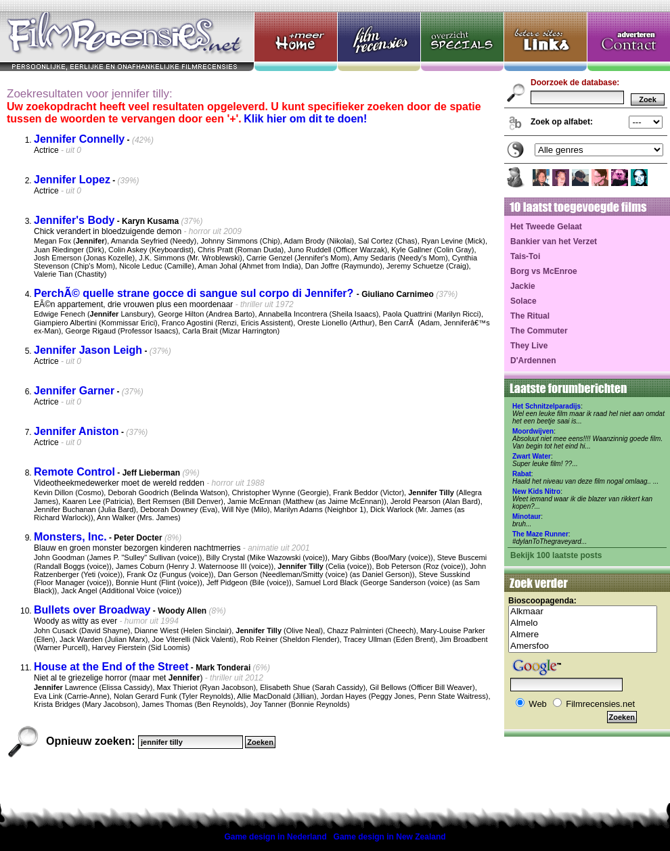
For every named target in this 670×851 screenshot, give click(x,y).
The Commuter (539, 331)
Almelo (582, 623)
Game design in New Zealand (390, 837)
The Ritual (530, 316)
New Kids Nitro (536, 491)
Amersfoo (582, 646)
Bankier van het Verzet (553, 241)
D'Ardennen (533, 360)
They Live (529, 345)
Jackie (522, 286)
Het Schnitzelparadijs (546, 406)
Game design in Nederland (275, 837)
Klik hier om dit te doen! (305, 118)
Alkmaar (582, 612)
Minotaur (526, 516)
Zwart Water (531, 456)
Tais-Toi (525, 256)
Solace (523, 301)
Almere (582, 635)
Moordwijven (533, 431)
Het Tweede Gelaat (546, 226)
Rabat (521, 474)
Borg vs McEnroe (543, 271)
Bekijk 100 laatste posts (556, 555)
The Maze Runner (540, 534)
